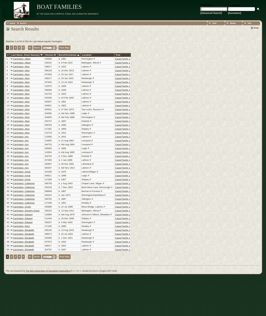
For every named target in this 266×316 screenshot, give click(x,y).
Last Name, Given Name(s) (27, 55)
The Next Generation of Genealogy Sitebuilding (48, 270)
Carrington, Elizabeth (23, 230)
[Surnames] (234, 13)
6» (30, 47)
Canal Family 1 (122, 59)
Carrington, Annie (22, 171)
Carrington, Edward (23, 214)
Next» (37, 47)
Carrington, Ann (21, 136)
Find (214, 23)
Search (23, 23)
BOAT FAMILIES (59, 6)
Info (249, 23)
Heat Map (64, 47)
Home (12, 23)
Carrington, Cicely (22, 206)
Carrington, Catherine (24, 183)
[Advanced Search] (211, 13)
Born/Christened (69, 55)
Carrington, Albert (22, 59)
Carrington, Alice (21, 66)
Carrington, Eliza (21, 226)
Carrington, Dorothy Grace (26, 210)
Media (233, 23)
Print (256, 28)
